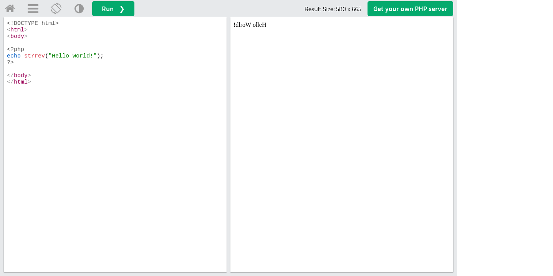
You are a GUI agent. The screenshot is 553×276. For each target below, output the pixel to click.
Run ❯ (113, 8)
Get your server (410, 8)
